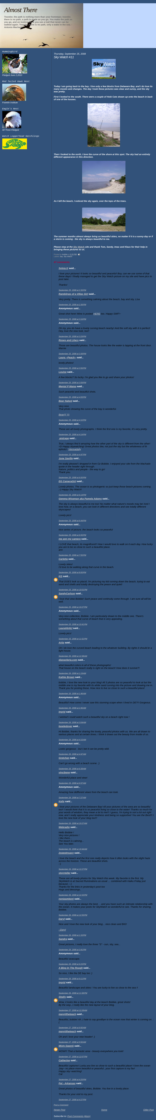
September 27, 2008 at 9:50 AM (72, 1028)
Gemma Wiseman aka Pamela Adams (80, 498)
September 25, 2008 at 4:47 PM (72, 455)
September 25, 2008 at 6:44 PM (72, 521)
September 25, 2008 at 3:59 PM (72, 383)
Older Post (148, 1109)
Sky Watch (79, 247)
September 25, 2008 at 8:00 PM (72, 572)
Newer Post (59, 1109)
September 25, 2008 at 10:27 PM (73, 607)
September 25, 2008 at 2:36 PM (72, 305)
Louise (63, 372)
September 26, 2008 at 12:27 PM (73, 869)
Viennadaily (74, 449)
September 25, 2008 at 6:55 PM (72, 535)
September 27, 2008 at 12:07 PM (73, 1057)
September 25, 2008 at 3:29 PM (72, 336)
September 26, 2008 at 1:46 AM (72, 694)
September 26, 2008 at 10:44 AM (73, 849)
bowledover (65, 726)
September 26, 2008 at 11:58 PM (73, 993)
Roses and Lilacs (69, 340)
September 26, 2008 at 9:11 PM (72, 979)
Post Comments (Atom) (78, 1116)
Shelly (62, 997)
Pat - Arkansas (67, 1083)
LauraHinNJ (65, 628)
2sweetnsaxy (66, 853)
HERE (96, 313)
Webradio (64, 827)
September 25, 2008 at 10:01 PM (73, 590)
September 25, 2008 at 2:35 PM (72, 290)
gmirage (64, 438)
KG (60, 576)
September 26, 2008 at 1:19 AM (72, 673)
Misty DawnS (66, 1046)
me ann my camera (70, 539)
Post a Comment (61, 1105)
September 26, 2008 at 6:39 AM (72, 769)
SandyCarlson (67, 593)
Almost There (20, 9)
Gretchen (64, 758)
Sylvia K (63, 268)
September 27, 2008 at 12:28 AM (73, 1010)
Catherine (64, 1060)
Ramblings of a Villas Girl (73, 294)
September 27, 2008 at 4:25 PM (72, 1080)
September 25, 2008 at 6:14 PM (72, 495)
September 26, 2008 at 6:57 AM (72, 783)
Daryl (62, 919)
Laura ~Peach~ (67, 357)
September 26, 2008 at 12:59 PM (73, 915)
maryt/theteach (67, 1014)
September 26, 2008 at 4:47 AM (72, 754)
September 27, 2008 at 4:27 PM (72, 1100)
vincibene (64, 772)
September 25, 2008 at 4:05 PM (72, 397)
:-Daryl (62, 929)
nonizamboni (66, 898)
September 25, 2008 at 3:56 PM (72, 368)
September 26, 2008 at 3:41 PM (72, 950)
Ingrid (62, 711)
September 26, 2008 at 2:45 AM (72, 708)
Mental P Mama (67, 386)
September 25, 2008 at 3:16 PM (72, 319)
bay (61, 256)
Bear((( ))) (64, 414)
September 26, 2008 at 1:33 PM (72, 935)
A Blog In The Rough (71, 968)
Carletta (63, 559)
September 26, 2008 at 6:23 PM (72, 964)
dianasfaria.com (68, 660)
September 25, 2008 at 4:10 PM (72, 420)
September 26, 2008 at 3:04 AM (72, 722)
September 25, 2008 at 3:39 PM (72, 354)
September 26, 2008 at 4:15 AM (72, 740)
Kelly (61, 801)
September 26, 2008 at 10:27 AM (73, 823)
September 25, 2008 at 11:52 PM (73, 639)
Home (104, 1109)
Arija (61, 642)
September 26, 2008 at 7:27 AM (72, 798)
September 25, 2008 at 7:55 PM (72, 555)
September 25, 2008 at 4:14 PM (72, 434)
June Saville (66, 458)
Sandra (63, 939)
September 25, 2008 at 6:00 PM (72, 477)
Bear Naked (65, 401)
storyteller (64, 873)
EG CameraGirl (67, 481)
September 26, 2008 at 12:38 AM (73, 656)
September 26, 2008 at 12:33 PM (73, 895)
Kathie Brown (66, 677)
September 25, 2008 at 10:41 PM (73, 624)
